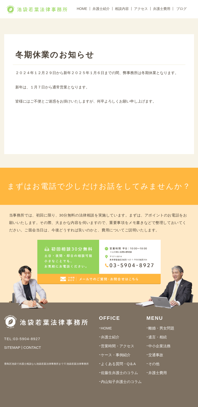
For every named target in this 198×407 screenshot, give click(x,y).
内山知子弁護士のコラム (121, 382)
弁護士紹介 (101, 8)
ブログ (181, 8)
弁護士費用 (161, 8)
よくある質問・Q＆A (118, 364)
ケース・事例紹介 (116, 355)
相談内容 (122, 8)
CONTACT (32, 347)
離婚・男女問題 (161, 328)
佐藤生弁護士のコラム (119, 373)
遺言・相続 (157, 337)
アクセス (141, 8)
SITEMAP (12, 347)
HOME (82, 8)
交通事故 (155, 355)
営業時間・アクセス (117, 346)
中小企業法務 (159, 346)
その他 (153, 364)
